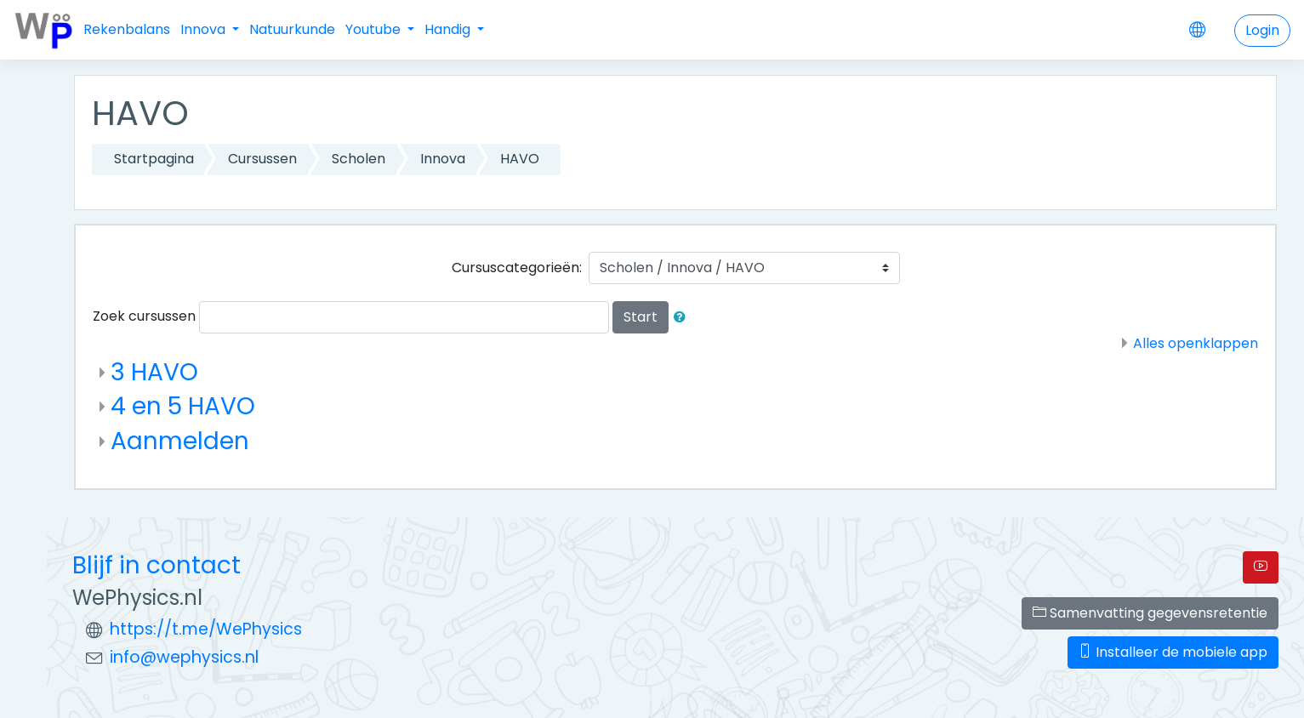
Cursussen (262, 158)
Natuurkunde (292, 29)
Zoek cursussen (144, 316)
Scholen (358, 158)
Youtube (374, 29)
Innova (204, 29)
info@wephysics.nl (184, 657)
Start (641, 317)
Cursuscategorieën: (517, 267)
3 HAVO (154, 372)
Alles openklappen (1195, 343)
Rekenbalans (126, 29)
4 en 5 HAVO (183, 406)
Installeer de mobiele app (1173, 652)
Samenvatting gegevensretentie (1150, 613)
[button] (683, 317)
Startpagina (154, 158)
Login (1262, 30)
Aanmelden (180, 441)
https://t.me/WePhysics (206, 629)
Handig (449, 29)
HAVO (519, 158)
